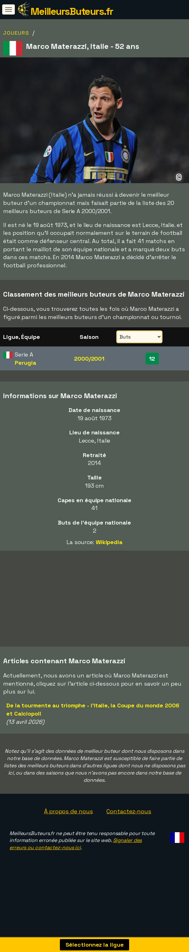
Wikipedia (109, 542)
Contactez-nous (128, 823)
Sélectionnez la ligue (95, 944)
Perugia (25, 362)
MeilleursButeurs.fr (72, 11)
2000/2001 (89, 358)
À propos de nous (68, 823)
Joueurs (16, 33)
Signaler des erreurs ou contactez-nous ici (75, 856)
